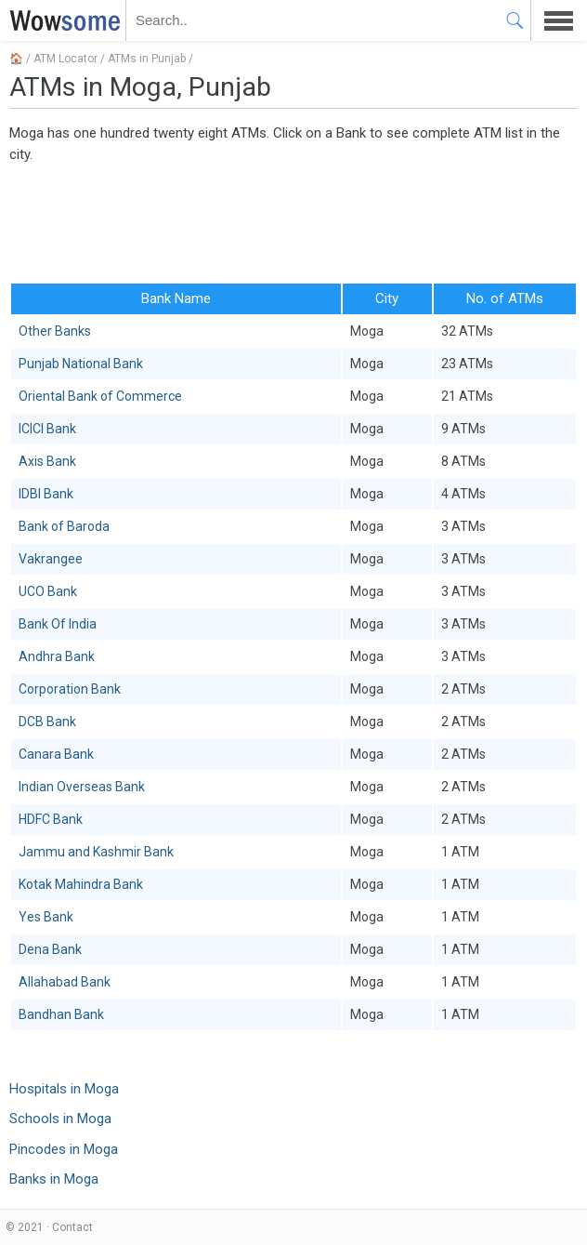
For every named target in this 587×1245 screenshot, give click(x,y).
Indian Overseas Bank (82, 786)
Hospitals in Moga (64, 1088)
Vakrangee (51, 558)
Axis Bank (47, 461)
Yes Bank (46, 916)
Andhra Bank (57, 656)
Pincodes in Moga (63, 1149)
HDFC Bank (51, 819)
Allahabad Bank (65, 981)
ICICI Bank (47, 428)
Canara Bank (56, 754)
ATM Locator (65, 58)
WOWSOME (61, 20)
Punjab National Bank (81, 363)
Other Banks (55, 331)
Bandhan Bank (61, 1014)
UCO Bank (48, 591)
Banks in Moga (53, 1179)
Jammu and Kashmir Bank (96, 851)
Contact (72, 1227)
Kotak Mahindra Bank (81, 884)
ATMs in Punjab (147, 58)
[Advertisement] (293, 221)
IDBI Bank (46, 493)
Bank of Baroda (64, 526)
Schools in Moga (60, 1118)
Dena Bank (50, 949)
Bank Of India (58, 623)
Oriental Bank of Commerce (100, 396)
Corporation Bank (70, 689)
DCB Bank (47, 721)
